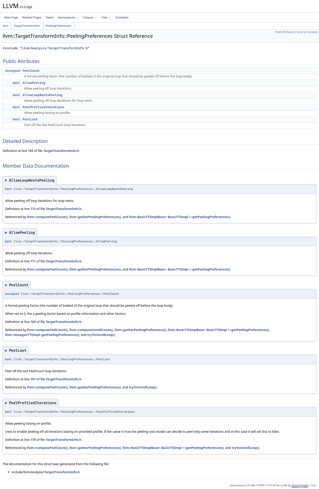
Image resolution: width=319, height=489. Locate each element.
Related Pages (31, 17)
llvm (5, 25)
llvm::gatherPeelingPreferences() (95, 217)
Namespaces (68, 17)
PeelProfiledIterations (43, 107)
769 (33, 322)
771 (33, 261)
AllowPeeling (34, 83)
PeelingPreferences (58, 25)
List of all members (307, 32)
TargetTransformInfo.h (61, 151)
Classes (90, 17)
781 (33, 379)
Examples (122, 17)
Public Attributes (284, 32)
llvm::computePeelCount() (47, 217)
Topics (49, 17)
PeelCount (31, 71)
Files (106, 17)
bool (16, 83)
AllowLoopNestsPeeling (42, 95)
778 (33, 439)
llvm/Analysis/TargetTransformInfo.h (55, 48)
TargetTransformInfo (27, 25)
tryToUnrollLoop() (101, 335)
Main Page (11, 17)
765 (30, 151)
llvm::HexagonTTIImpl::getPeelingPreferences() (42, 335)
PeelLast (30, 119)
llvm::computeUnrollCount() (91, 330)
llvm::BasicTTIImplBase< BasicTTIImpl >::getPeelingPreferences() (179, 217)
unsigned (12, 71)
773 (33, 209)
